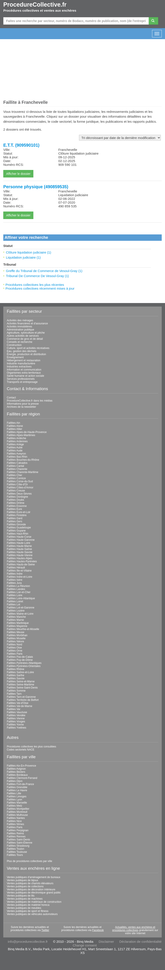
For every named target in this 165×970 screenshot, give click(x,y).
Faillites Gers (14, 521)
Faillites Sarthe (15, 675)
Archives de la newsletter (21, 406)
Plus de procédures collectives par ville (29, 861)
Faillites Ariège (15, 444)
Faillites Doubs (15, 499)
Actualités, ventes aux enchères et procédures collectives (133, 929)
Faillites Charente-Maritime (22, 472)
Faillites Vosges (16, 721)
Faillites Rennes (16, 836)
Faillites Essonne (17, 506)
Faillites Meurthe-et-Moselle (23, 629)
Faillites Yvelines (16, 727)
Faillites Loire (14, 595)
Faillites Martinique (18, 623)
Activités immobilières (19, 326)
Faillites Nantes (16, 818)
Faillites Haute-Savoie (19, 552)
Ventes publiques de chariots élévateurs (30, 883)
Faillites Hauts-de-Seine (21, 564)
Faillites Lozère (16, 610)
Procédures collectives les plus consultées (31, 746)
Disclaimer (106, 941)
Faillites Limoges (16, 796)
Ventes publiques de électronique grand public (34, 892)
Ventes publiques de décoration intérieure (31, 889)
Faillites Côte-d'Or (17, 484)
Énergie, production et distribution (26, 354)
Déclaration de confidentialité (140, 941)
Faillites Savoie (16, 678)
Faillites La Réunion (18, 586)
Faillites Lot (13, 604)
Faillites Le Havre (17, 790)
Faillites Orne (14, 650)
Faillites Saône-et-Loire (20, 672)
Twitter (45, 930)
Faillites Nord (14, 644)
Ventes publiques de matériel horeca (28, 904)
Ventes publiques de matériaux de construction (34, 901)
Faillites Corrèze (16, 478)
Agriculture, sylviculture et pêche (26, 332)
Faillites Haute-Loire (18, 542)
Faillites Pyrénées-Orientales (23, 666)
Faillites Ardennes (17, 441)
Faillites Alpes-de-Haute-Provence (27, 432)
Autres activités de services (23, 335)
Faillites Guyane (16, 530)
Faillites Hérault (16, 567)
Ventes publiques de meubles (24, 908)
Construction (14, 345)
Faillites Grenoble (17, 787)
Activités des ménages (20, 320)
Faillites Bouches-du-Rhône (23, 459)
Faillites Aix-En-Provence (21, 765)
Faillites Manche (16, 616)
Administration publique (20, 329)
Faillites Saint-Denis (18, 839)
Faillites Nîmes (15, 824)
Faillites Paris (14, 653)
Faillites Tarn (14, 693)
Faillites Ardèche (16, 438)
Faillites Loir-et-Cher (18, 592)
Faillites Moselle (16, 638)
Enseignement (15, 357)
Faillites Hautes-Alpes (19, 558)
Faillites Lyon (14, 799)
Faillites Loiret (15, 601)
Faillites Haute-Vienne (19, 555)
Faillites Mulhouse (17, 815)
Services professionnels (21, 378)
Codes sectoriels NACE (20, 749)
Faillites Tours (15, 855)
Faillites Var (13, 709)
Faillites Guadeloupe (19, 527)
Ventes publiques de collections (25, 886)
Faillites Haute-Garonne (21, 539)
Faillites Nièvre (15, 641)
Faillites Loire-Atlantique (21, 598)
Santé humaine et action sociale (25, 375)
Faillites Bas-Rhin (17, 456)
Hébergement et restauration (23, 360)
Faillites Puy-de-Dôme (20, 659)
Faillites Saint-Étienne (19, 842)
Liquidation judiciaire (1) (23, 257)
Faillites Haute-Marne (19, 546)
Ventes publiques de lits (20, 895)
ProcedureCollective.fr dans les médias (29, 400)
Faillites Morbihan (17, 635)
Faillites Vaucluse (17, 712)
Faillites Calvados (17, 462)
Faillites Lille (14, 793)
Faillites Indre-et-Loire (19, 576)
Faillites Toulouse (17, 851)
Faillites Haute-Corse (19, 536)
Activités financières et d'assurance (27, 323)
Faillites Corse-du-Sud (20, 481)
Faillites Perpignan (18, 830)
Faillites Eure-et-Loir (18, 512)
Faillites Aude (14, 450)
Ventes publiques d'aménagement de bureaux (33, 877)
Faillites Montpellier (18, 808)
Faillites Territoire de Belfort (23, 699)
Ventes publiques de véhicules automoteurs (32, 914)
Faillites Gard (14, 518)
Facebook (98, 930)
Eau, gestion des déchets (21, 351)
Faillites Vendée (16, 715)
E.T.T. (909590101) (21, 145)
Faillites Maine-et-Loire (20, 613)
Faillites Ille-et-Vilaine (19, 570)
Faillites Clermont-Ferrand (22, 778)
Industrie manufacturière (21, 363)
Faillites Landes (16, 589)
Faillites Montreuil (17, 811)
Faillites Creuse (16, 490)
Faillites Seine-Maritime (20, 684)
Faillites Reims (15, 833)
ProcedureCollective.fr (34, 4)
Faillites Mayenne (17, 626)
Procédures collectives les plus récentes (34, 285)
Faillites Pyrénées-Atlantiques (24, 663)
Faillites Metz (14, 805)
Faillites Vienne (16, 718)
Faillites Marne (15, 619)
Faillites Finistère (17, 515)
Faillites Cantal (15, 466)
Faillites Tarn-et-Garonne (21, 696)
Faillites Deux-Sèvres (19, 493)
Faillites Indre (14, 573)
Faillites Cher (14, 475)
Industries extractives (19, 366)
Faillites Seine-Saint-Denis (22, 687)
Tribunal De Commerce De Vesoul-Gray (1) (37, 276)
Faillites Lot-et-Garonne (20, 607)
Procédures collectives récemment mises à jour (39, 288)
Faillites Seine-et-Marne (21, 681)
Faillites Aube (14, 447)
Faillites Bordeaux (17, 774)
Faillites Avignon (16, 768)
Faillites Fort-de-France (20, 784)
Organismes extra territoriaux (24, 372)
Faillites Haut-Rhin (17, 533)
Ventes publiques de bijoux (22, 880)
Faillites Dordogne (17, 496)
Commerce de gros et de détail (25, 338)
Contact (11, 397)
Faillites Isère (14, 579)
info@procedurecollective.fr (28, 941)
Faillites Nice (14, 821)
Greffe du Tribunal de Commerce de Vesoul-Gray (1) (44, 271)
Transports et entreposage (22, 382)
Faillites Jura (14, 583)
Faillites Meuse (15, 632)
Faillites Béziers (16, 771)
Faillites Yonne (15, 724)
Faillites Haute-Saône (19, 549)
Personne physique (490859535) (35, 186)
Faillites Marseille (17, 802)
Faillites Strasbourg (18, 845)
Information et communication (24, 369)
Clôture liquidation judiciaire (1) (28, 252)
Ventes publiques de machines (25, 898)
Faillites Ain (13, 422)
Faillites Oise (14, 647)
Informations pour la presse (23, 403)
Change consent (85, 945)
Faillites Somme (16, 690)
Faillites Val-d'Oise (17, 703)
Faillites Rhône (15, 669)
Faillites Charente (17, 469)
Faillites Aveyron (16, 453)
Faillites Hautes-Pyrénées (22, 561)
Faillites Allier (14, 429)
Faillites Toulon (15, 848)
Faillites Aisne (15, 425)
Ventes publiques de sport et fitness (27, 911)
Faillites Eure (14, 509)
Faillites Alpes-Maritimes (21, 435)
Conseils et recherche (19, 341)
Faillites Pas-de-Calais (20, 656)
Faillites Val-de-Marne (19, 706)
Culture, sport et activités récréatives (28, 348)
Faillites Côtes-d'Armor (20, 487)
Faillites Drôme (15, 502)
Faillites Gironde (16, 524)
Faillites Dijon (14, 781)
